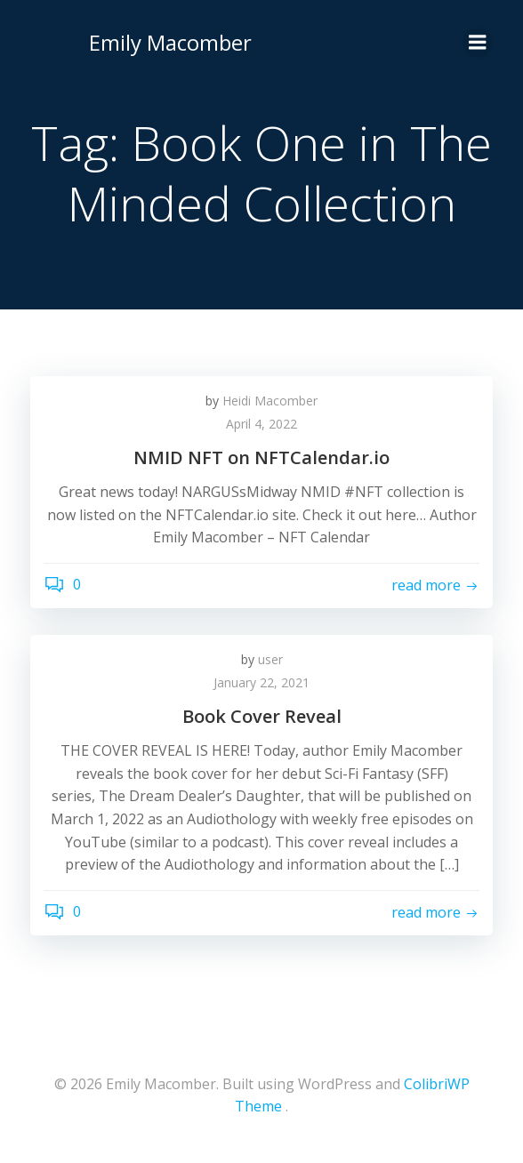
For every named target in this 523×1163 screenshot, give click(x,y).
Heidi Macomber (270, 400)
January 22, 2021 (261, 682)
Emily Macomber (170, 42)
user (270, 659)
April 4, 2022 (261, 423)
